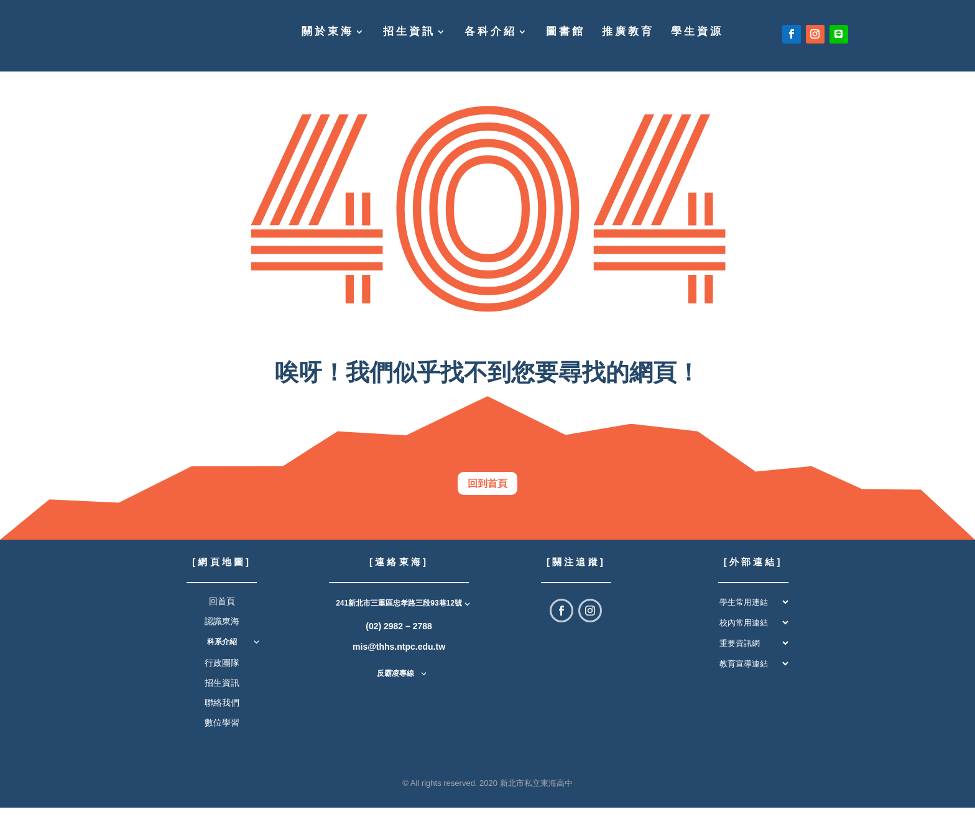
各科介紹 (490, 32)
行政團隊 (222, 689)
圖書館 (565, 32)
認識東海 (222, 648)
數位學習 (222, 750)
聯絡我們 (222, 730)
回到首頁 (487, 496)
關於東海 (328, 32)
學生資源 (697, 32)
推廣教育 (628, 32)
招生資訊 (409, 32)
